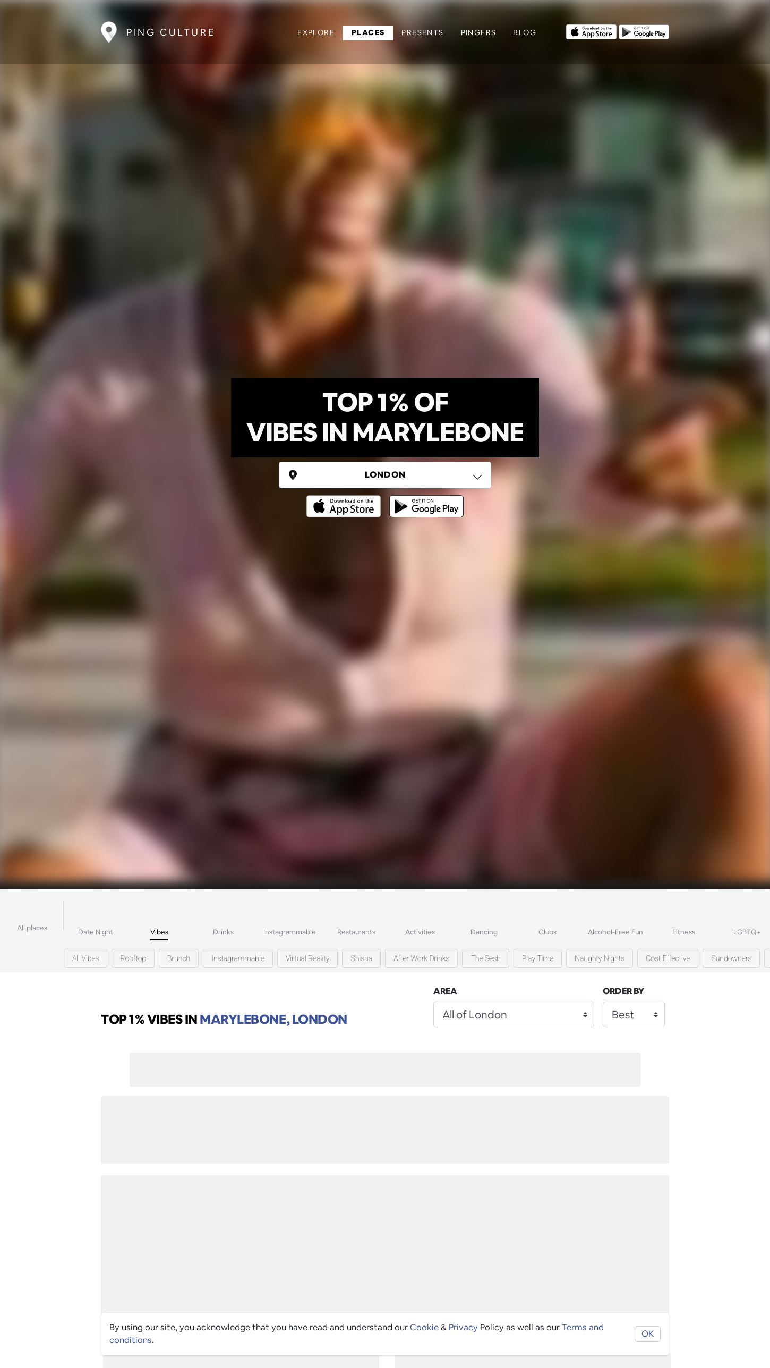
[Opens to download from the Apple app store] (591, 31)
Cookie (424, 1327)
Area (445, 991)
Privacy (463, 1327)
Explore (316, 32)
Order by (623, 991)
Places (368, 32)
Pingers (479, 32)
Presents (422, 32)
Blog (524, 32)
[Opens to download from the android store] (644, 31)
